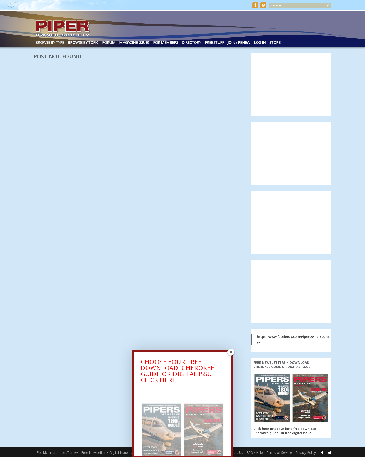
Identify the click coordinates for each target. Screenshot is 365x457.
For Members (165, 42)
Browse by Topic (83, 42)
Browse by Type (49, 42)
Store (274, 42)
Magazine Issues (134, 42)
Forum (108, 42)
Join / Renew (239, 42)
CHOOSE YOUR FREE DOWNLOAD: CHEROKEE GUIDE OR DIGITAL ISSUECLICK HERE (178, 371)
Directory (191, 42)
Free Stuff (214, 42)
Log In (260, 42)
